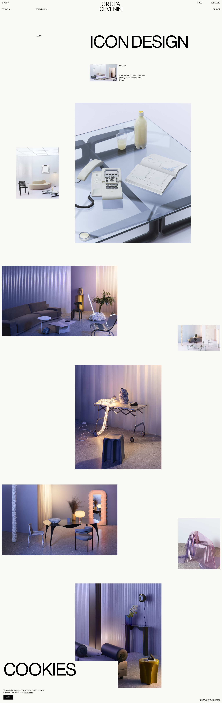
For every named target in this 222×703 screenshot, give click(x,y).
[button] (8, 697)
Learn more (28, 692)
